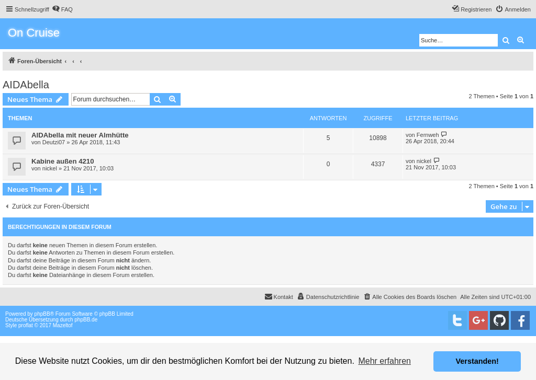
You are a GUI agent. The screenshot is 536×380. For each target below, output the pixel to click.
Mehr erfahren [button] (384, 360)
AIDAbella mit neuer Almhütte (80, 135)
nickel (49, 168)
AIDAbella (26, 84)
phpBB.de (85, 320)
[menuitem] (62, 9)
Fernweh (428, 135)
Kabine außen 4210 (62, 161)
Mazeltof (63, 325)
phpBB (42, 314)
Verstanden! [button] (477, 361)
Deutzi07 (53, 142)
